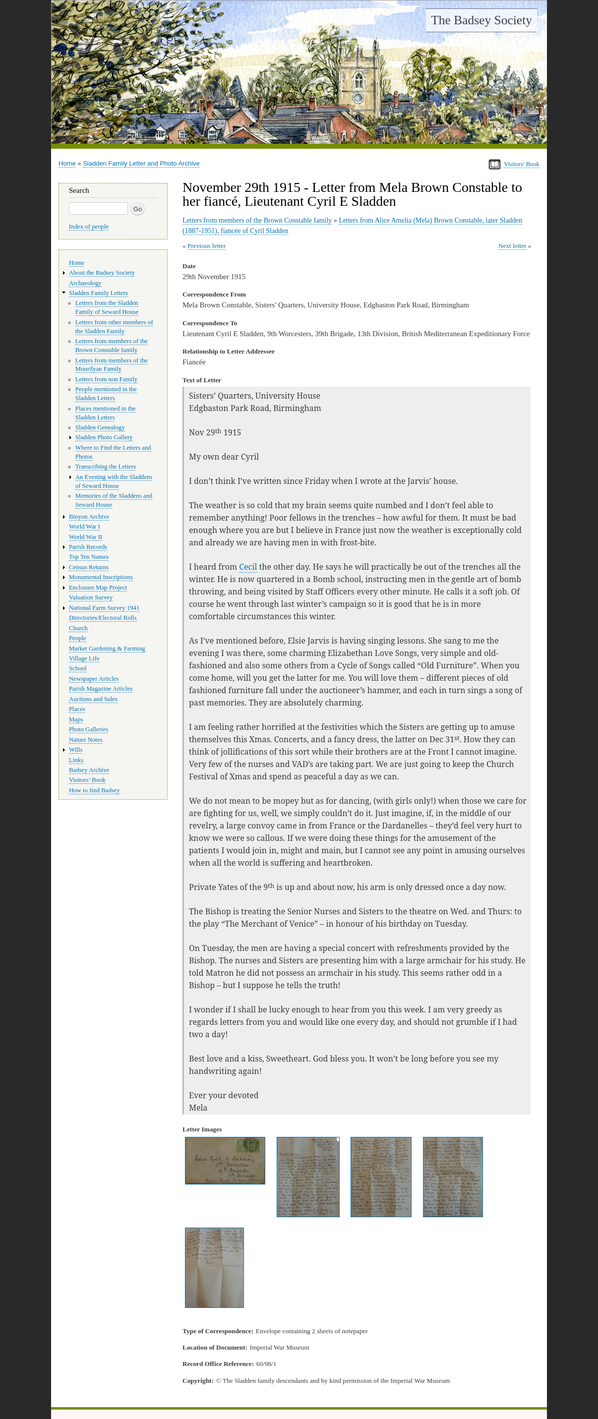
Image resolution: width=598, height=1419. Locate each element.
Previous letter (206, 245)
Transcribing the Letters (105, 466)
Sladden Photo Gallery (104, 437)
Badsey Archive (89, 770)
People (77, 638)
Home (67, 163)
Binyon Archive (89, 516)
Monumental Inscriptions (101, 577)
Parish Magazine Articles (101, 688)
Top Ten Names (89, 556)
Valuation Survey (91, 597)
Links (76, 760)
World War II (85, 536)
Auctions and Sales (93, 699)
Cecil (248, 566)
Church (78, 628)
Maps (76, 719)
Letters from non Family (106, 379)
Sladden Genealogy (100, 427)
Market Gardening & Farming (107, 648)
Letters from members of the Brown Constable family (257, 220)
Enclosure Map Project (98, 587)
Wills (75, 749)
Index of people (89, 226)
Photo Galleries (88, 729)
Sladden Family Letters (98, 293)
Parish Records (88, 546)
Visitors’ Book (87, 779)
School (78, 668)
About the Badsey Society (102, 272)
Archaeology (85, 283)
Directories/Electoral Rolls (103, 617)
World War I (84, 526)
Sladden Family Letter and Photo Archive (141, 163)
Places (77, 709)
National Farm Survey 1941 (104, 607)
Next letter (512, 245)
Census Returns (89, 567)
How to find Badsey (94, 790)
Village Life (84, 658)
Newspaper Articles (94, 678)
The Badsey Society (481, 20)
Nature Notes (86, 739)
